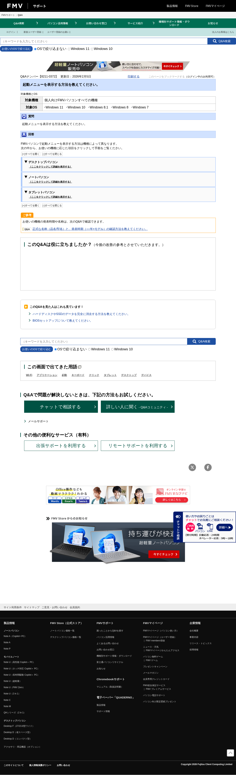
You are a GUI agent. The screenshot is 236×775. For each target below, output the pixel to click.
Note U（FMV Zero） (14, 687)
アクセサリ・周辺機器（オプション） (22, 747)
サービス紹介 (135, 23)
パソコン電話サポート (154, 695)
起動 (64, 375)
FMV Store (191, 6)
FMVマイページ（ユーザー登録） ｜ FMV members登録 (159, 639)
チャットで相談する (60, 406)
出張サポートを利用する (61, 445)
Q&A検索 (18, 23)
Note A (7, 642)
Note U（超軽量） (13, 681)
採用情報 (194, 649)
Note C (7, 700)
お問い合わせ (63, 765)
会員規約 (75, 607)
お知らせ (213, 23)
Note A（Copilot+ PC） (15, 636)
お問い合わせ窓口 (96, 23)
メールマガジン (151, 673)
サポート (39, 5)
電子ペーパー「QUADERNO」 (116, 697)
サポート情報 (103, 711)
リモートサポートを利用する (137, 445)
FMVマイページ (215, 6)
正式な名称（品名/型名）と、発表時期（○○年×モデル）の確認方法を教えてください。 (85, 228)
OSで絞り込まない (50, 49)
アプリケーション (47, 375)
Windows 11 (78, 49)
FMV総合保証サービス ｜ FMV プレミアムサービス (157, 687)
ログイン (8, 32)
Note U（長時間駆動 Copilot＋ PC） (21, 675)
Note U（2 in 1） (12, 693)
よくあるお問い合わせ (108, 643)
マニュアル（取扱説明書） (110, 687)
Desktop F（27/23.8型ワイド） (19, 726)
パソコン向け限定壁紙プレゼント (159, 701)
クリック (94, 375)
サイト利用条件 (13, 607)
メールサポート (38, 421)
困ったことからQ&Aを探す (110, 630)
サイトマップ (31, 607)
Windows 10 (101, 49)
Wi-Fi (29, 375)
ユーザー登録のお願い (56, 32)
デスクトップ (129, 375)
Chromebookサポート (111, 679)
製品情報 (172, 6)
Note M (7, 706)
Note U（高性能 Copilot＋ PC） (19, 662)
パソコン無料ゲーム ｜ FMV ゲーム (153, 658)
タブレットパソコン (50, 195)
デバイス (146, 375)
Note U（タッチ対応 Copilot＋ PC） (21, 668)
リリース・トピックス (201, 643)
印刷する (134, 76)
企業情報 (195, 623)
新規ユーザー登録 (30, 32)
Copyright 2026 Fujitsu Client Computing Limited (206, 764)
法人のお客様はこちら (220, 32)
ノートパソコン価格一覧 (62, 630)
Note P (7, 648)
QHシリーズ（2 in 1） (15, 712)
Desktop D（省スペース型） (18, 732)
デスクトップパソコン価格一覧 (65, 637)
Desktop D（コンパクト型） (18, 738)
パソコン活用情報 (57, 23)
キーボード (78, 375)
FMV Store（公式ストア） (66, 623)
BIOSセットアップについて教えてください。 (63, 320)
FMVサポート (8, 15)
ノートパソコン (50, 180)
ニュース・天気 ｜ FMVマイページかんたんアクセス (161, 649)
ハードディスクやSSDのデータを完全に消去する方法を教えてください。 (81, 314)
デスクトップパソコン (50, 165)
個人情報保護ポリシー (40, 765)
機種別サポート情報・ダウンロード (174, 23)
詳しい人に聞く (137, 406)
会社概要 (194, 630)
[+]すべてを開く (30, 154)
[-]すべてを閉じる (52, 154)
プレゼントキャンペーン (155, 666)
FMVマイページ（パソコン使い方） (161, 630)
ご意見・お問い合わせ (54, 607)
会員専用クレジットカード (156, 679)
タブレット (110, 375)
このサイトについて (14, 765)
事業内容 (194, 637)
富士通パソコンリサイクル (110, 662)
